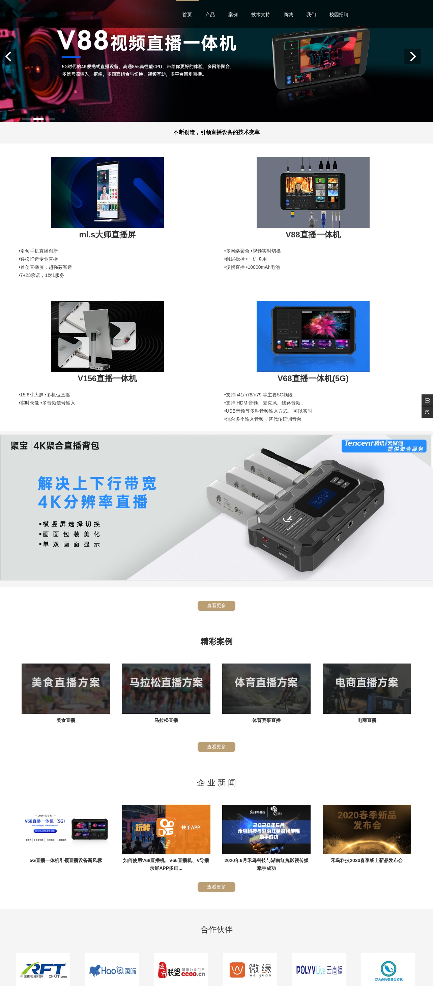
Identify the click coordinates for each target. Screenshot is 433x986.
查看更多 (216, 447)
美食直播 (65, 562)
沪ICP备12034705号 (258, 979)
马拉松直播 (166, 562)
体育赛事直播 (266, 562)
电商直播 (366, 562)
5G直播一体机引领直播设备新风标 (66, 702)
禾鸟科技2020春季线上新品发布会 (367, 702)
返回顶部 (407, 952)
